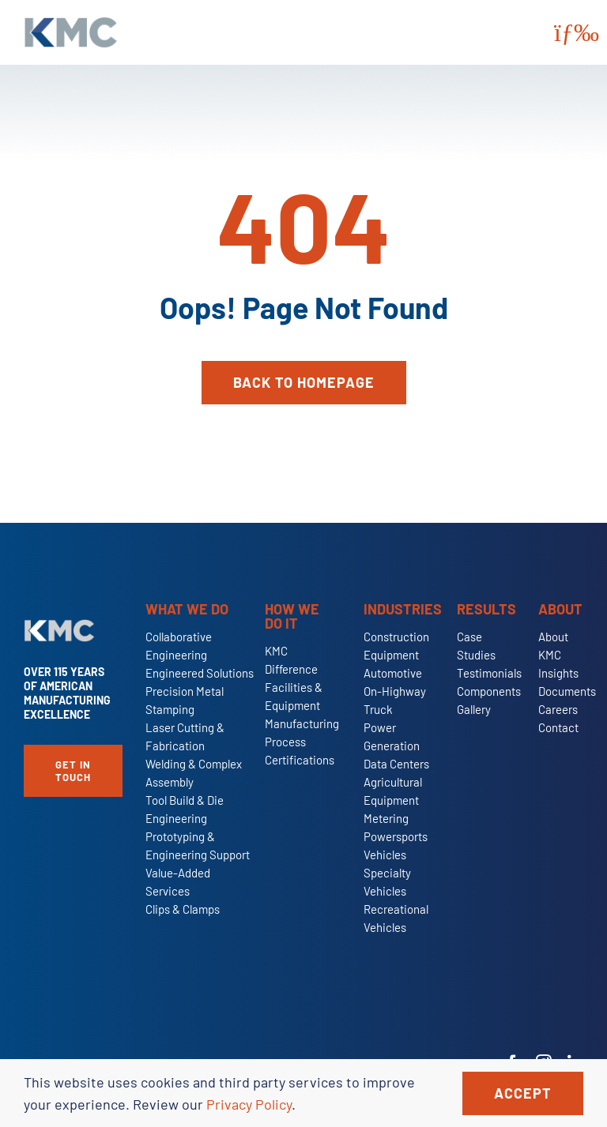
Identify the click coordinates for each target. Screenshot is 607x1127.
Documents (567, 691)
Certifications (299, 760)
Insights (558, 673)
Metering (386, 818)
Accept (523, 1093)
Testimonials (489, 673)
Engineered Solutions (199, 673)
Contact (558, 727)
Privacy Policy (249, 1104)
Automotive (393, 673)
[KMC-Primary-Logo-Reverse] (59, 627)
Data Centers (396, 764)
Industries (403, 609)
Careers (558, 709)
